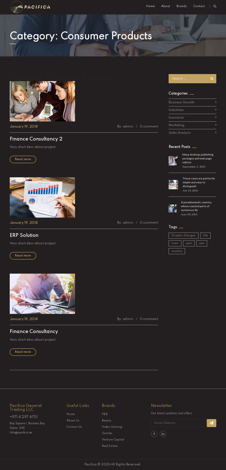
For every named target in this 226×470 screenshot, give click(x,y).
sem (189, 243)
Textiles (107, 433)
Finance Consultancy (34, 331)
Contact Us (74, 427)
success (176, 251)
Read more (23, 159)
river (175, 243)
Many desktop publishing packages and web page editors (197, 158)
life (205, 235)
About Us (73, 420)
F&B (105, 414)
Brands (182, 6)
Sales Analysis (180, 133)
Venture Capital (113, 439)
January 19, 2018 (24, 126)
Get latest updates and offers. (172, 413)
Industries (176, 110)
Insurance (176, 117)
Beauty (107, 420)
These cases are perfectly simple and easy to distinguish (199, 182)
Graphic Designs (183, 235)
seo (201, 243)
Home (150, 6)
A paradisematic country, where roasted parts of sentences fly (196, 206)
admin (128, 126)
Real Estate (110, 446)
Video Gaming (112, 427)
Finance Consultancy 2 (36, 139)
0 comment (149, 126)
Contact (199, 6)
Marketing (177, 125)
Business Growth (182, 102)
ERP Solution (24, 235)
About (165, 6)
